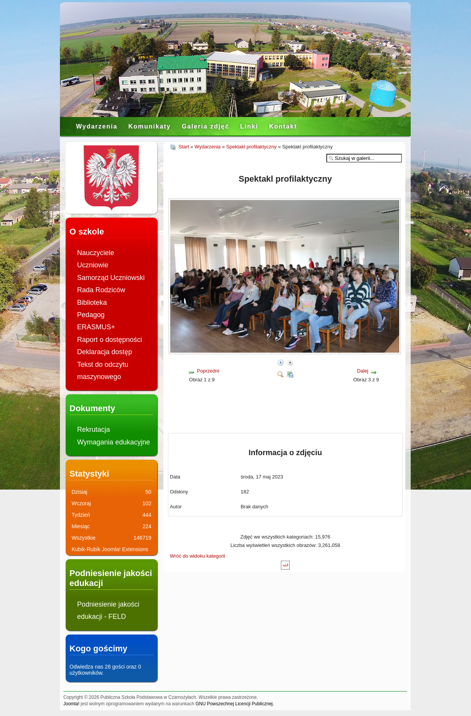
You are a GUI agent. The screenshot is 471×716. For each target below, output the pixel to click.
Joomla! (71, 703)
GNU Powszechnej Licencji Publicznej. (234, 703)
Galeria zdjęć (205, 126)
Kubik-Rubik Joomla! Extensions (110, 549)
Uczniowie (92, 265)
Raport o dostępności (109, 339)
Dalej (362, 371)
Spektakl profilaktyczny (251, 147)
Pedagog (91, 315)
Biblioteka (92, 302)
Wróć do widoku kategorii (197, 556)
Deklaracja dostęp (104, 352)
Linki (249, 126)
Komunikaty (149, 126)
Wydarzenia (97, 126)
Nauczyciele (95, 253)
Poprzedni (208, 371)
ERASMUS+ (96, 327)
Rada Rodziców (101, 290)
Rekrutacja (93, 429)
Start (184, 147)
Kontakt (283, 126)
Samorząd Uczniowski (111, 278)
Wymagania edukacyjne (113, 442)
